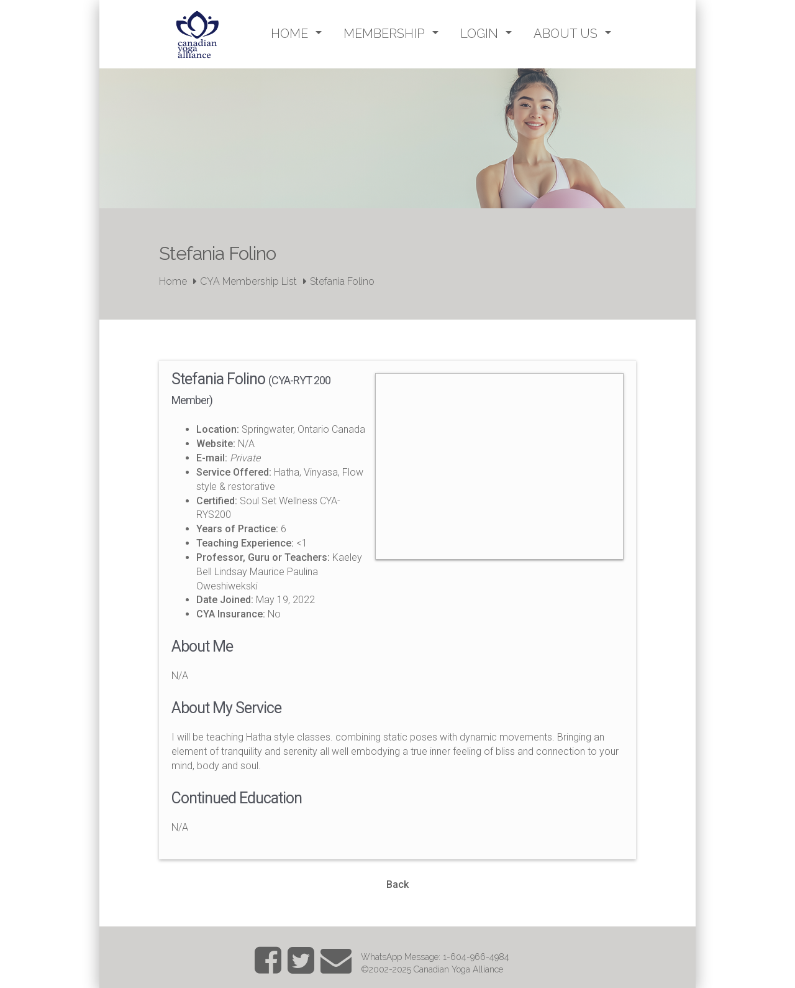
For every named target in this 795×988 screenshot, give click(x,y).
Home (173, 281)
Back (397, 884)
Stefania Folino (342, 281)
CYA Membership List (248, 281)
